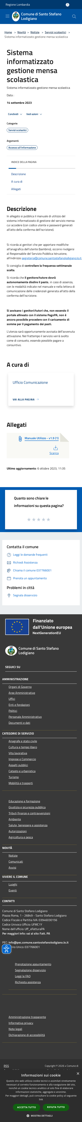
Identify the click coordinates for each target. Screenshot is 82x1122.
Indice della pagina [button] (23, 162)
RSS (6, 1066)
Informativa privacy (21, 1023)
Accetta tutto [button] (26, 1107)
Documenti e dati (19, 722)
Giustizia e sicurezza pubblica (27, 807)
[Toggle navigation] (7, 16)
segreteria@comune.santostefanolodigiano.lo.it (51, 258)
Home (8, 32)
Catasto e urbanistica (22, 771)
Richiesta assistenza (28, 982)
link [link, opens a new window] (41, 1099)
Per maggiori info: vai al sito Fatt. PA (26, 933)
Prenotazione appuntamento (33, 964)
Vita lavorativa (18, 753)
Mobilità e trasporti (21, 783)
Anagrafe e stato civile (23, 741)
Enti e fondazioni (19, 704)
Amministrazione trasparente (27, 1017)
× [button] (77, 1073)
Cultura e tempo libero (23, 747)
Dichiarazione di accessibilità (27, 1035)
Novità (21, 32)
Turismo (14, 777)
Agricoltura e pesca (21, 837)
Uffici (12, 698)
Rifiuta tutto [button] (56, 1107)
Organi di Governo (20, 687)
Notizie (34, 32)
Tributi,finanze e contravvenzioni (29, 813)
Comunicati (16, 861)
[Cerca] (74, 16)
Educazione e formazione (24, 801)
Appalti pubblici (18, 765)
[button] (41, 1116)
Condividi (15, 114)
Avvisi (12, 867)
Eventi (13, 890)
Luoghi (13, 884)
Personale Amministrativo (25, 716)
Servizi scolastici (55, 32)
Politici (13, 710)
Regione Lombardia (18, 4)
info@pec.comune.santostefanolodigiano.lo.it (39, 942)
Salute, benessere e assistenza (28, 825)
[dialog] (41, 1096)
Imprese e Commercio (22, 759)
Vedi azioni (34, 114)
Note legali (15, 1029)
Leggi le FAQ (23, 976)
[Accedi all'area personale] (67, 4)
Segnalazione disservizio (30, 970)
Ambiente (15, 819)
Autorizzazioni (18, 831)
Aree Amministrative (22, 693)
